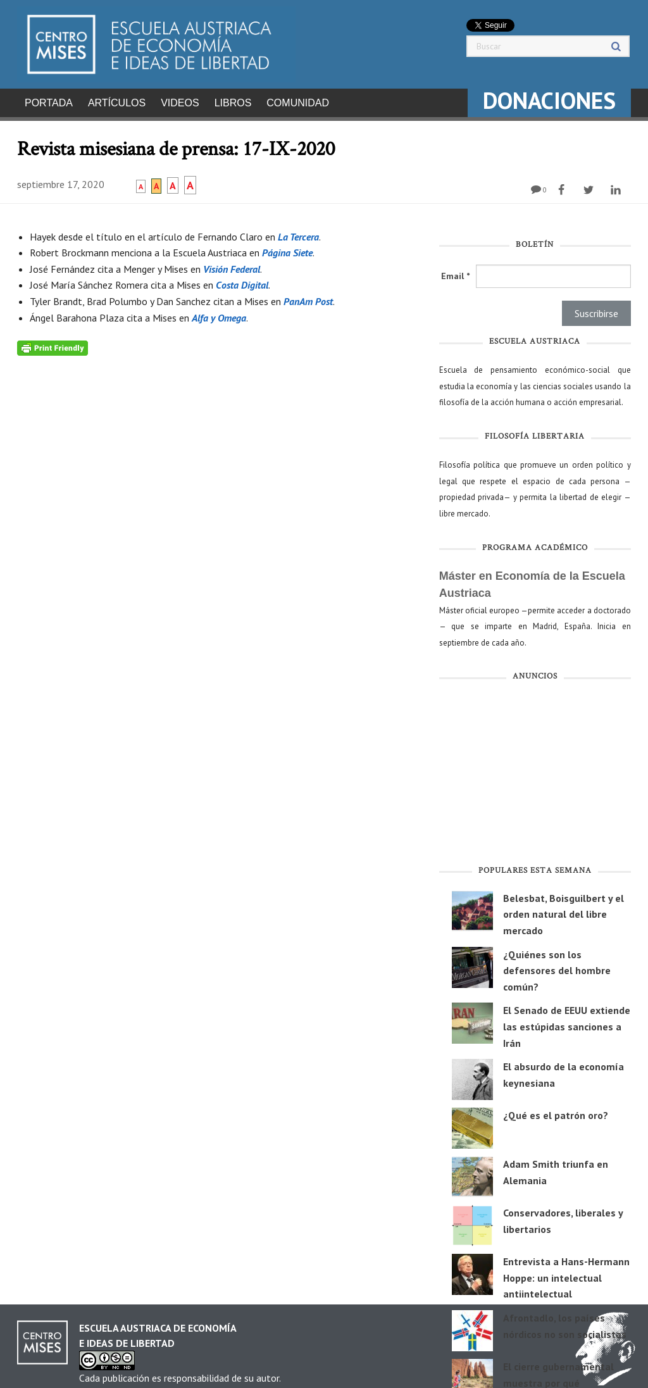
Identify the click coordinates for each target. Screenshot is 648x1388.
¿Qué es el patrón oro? (555, 1111)
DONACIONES (549, 100)
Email (455, 272)
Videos (180, 102)
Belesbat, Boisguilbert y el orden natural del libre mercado (563, 910)
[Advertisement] (535, 772)
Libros (233, 102)
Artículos (117, 102)
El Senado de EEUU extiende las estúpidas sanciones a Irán (566, 1022)
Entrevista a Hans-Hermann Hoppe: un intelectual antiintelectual (566, 1273)
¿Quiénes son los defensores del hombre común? (557, 966)
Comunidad (297, 102)
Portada (49, 102)
